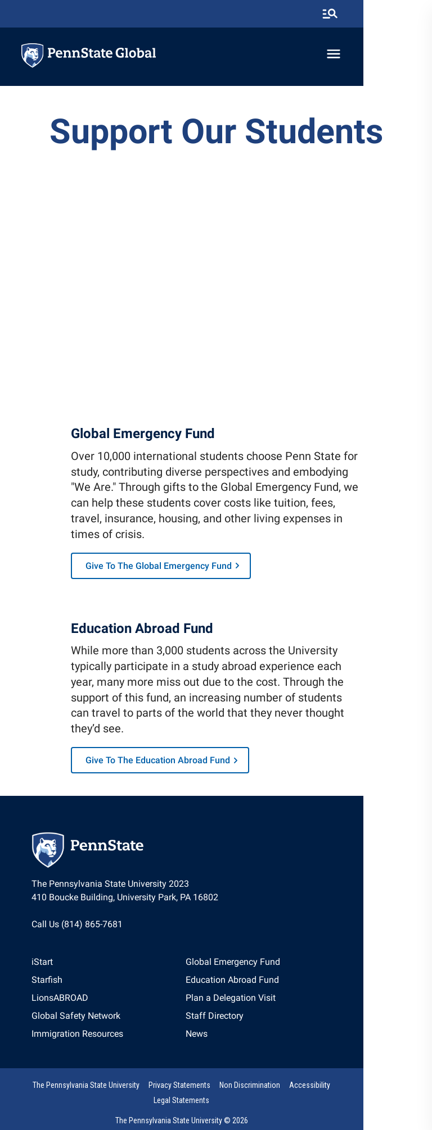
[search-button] (398, 14)
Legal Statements (369, 1093)
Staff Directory (249, 1022)
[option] (81, 969)
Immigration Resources (81, 1040)
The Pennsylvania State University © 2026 (216, 1114)
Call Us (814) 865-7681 (80, 930)
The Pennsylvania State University (88, 1093)
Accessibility (311, 1093)
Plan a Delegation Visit (265, 1004)
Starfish (50, 986)
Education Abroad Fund (267, 986)
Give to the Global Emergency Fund (164, 570)
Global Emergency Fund (267, 968)
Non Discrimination (252, 1093)
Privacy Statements (182, 1093)
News (231, 1040)
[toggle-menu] (401, 54)
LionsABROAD (63, 1004)
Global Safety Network (79, 1022)
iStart (45, 968)
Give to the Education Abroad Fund (163, 767)
